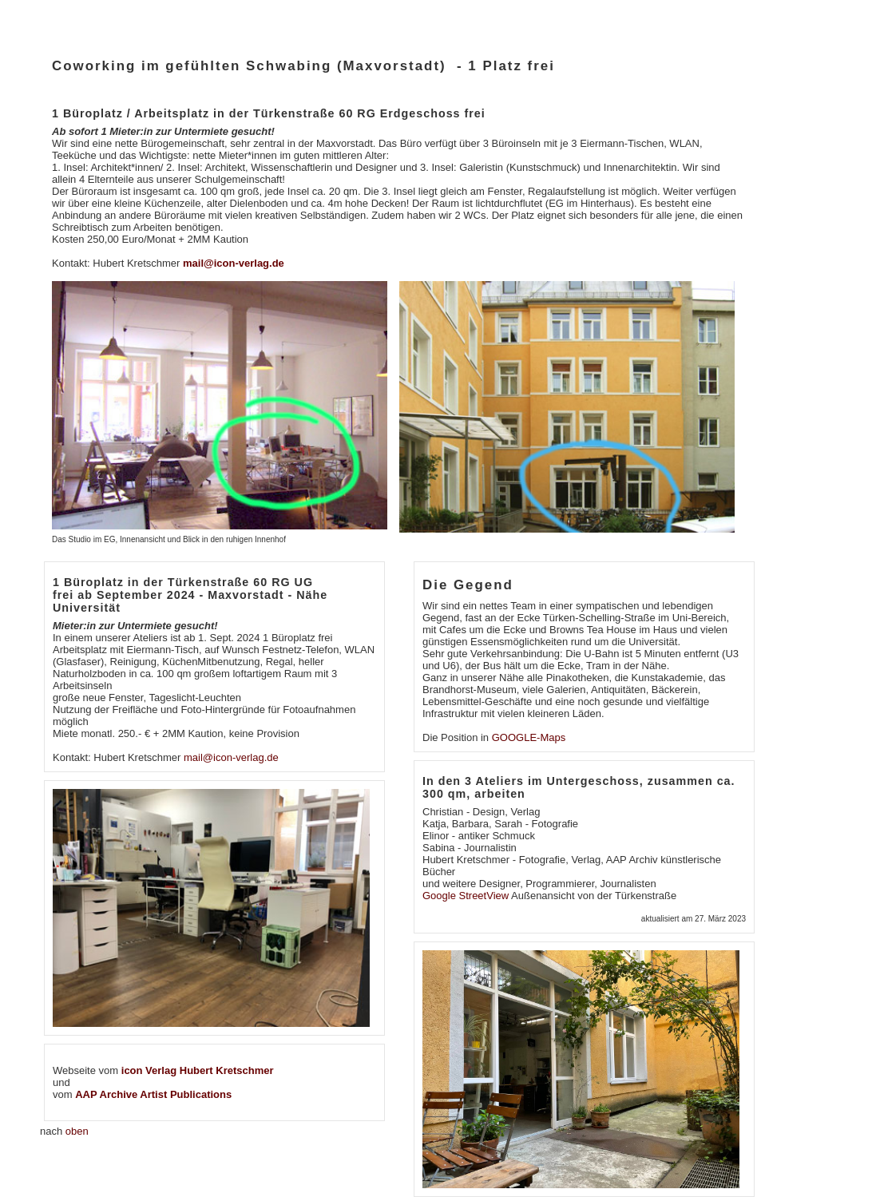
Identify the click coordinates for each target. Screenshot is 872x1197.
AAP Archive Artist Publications (153, 1094)
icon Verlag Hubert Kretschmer (197, 1070)
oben (77, 1131)
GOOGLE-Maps (528, 737)
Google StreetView (466, 896)
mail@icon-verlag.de (233, 263)
